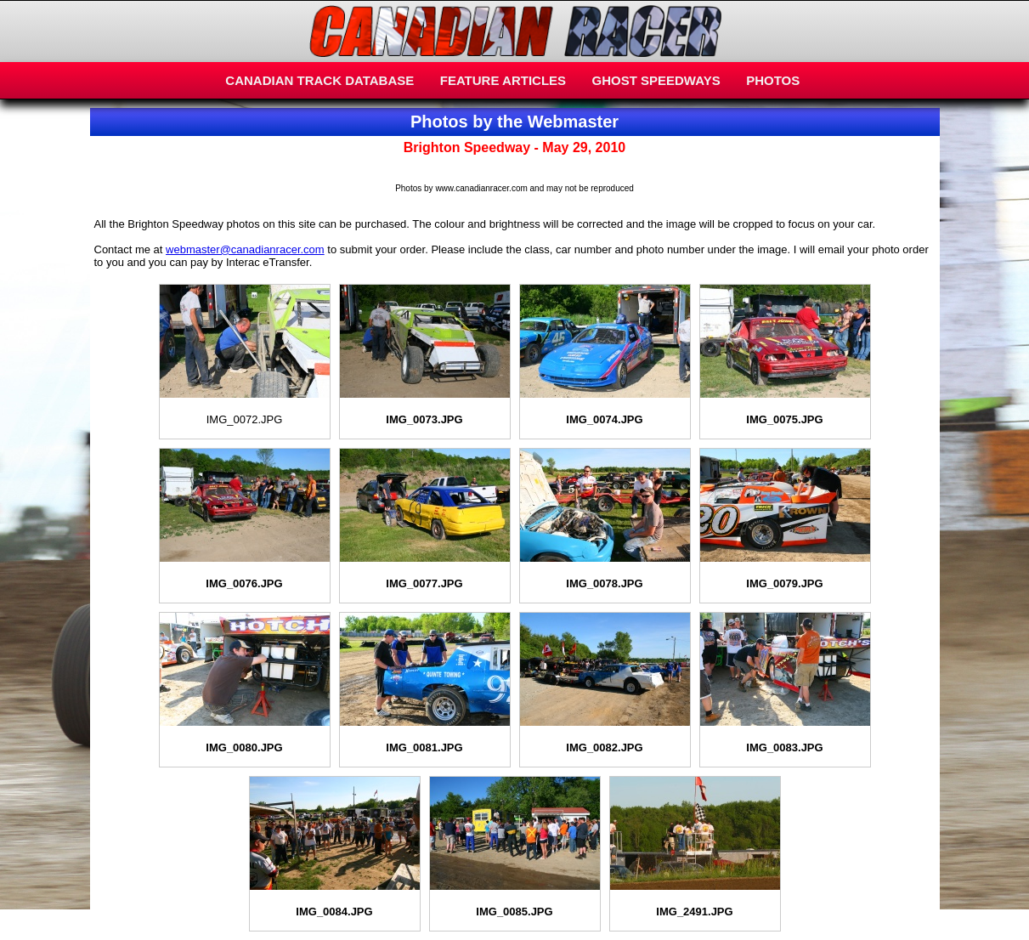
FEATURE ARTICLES (503, 80)
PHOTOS (773, 80)
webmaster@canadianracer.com (245, 249)
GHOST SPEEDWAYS (656, 80)
